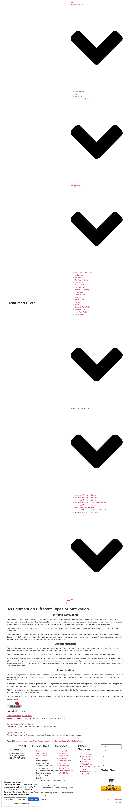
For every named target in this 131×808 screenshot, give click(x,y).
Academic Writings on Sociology (86, 512)
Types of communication (16, 733)
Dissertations (27, 741)
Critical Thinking (80, 287)
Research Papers (61, 741)
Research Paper (49, 741)
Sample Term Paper (75, 741)
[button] (0, 807)
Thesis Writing (80, 314)
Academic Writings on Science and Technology (91, 510)
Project (77, 302)
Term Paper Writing (81, 312)
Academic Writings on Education (86, 498)
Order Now (74, 599)
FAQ (76, 94)
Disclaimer (78, 96)
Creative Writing (80, 285)
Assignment (79, 275)
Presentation (79, 300)
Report (77, 305)
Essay (35, 741)
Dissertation (17, 741)
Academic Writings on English (85, 500)
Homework (78, 297)
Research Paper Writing (83, 307)
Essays (40, 741)
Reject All (21, 799)
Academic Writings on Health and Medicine (90, 502)
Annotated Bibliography (83, 273)
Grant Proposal (80, 295)
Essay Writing (79, 292)
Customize (9, 799)
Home (73, 2)
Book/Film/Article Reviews (84, 507)
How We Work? (80, 91)
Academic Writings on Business (86, 495)
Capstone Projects (81, 280)
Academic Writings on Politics (85, 505)
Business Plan (80, 277)
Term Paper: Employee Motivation (19, 716)
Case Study (79, 282)
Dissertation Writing (82, 290)
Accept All (33, 799)
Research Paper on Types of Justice (20, 724)
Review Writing (80, 309)
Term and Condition (82, 99)
